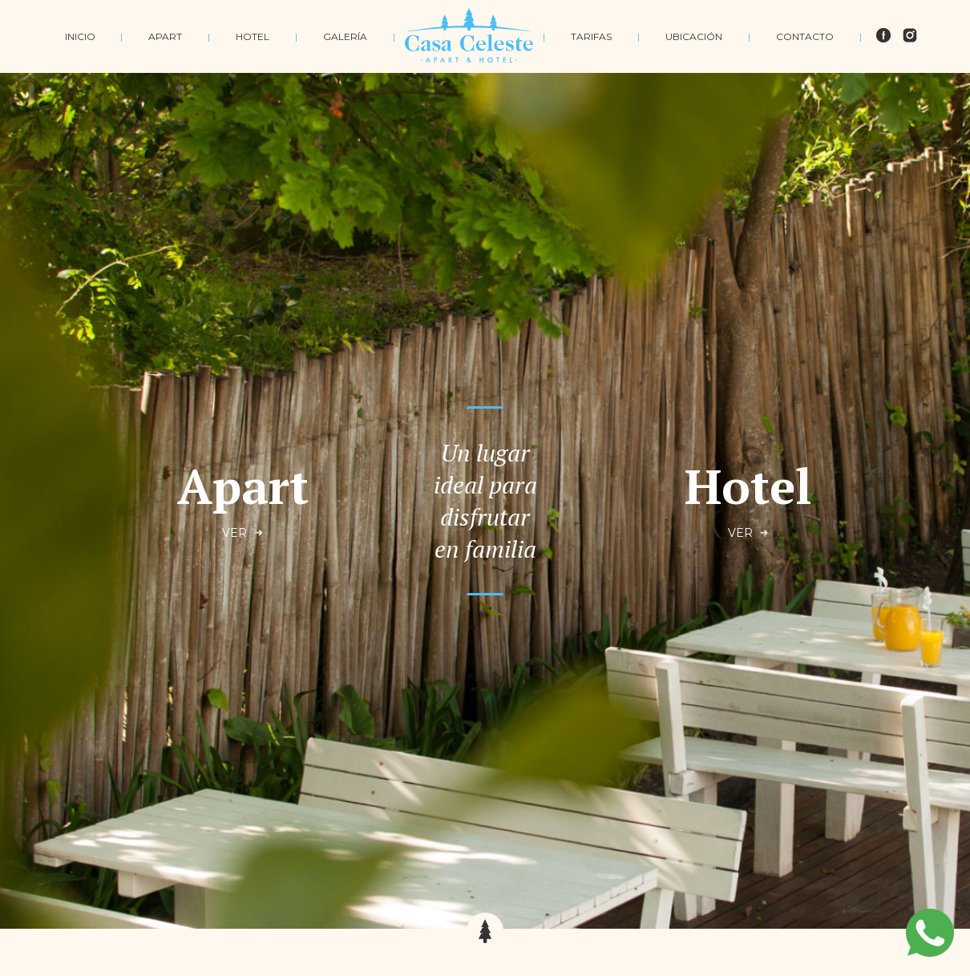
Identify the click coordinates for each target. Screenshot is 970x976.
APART (165, 36)
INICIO (80, 36)
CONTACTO (805, 36)
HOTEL (252, 36)
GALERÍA (345, 36)
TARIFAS (591, 36)
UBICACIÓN (693, 36)
